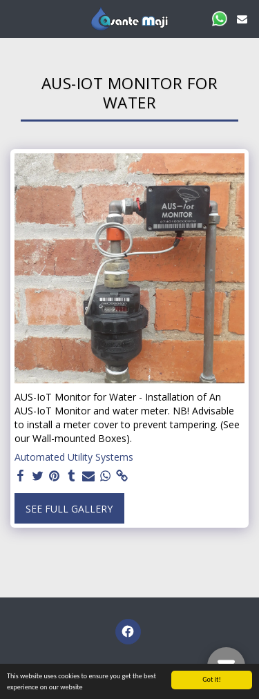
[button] (15, 18)
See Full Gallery (69, 508)
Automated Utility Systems (74, 456)
